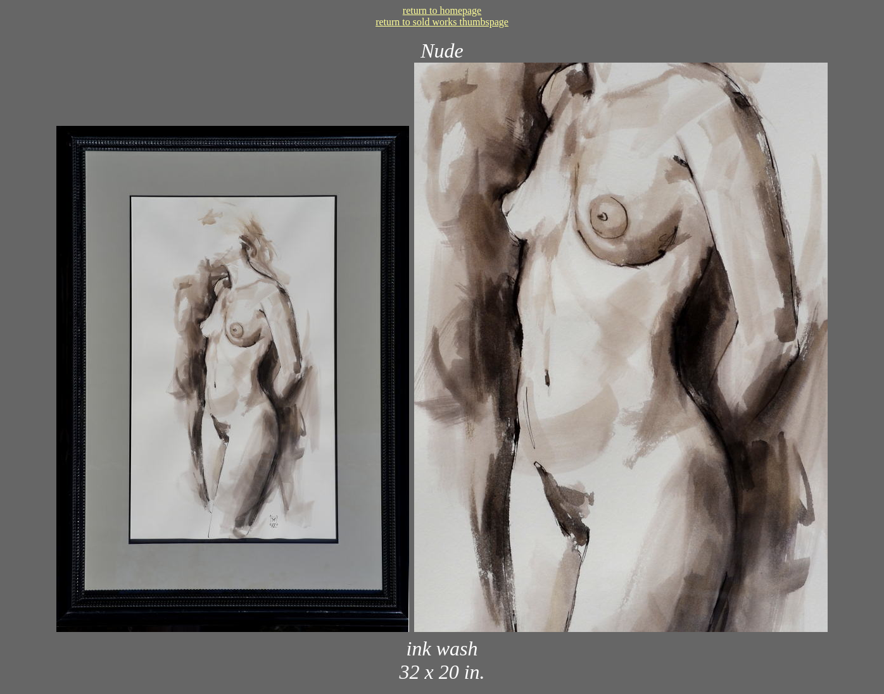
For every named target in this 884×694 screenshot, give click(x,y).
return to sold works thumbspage (442, 21)
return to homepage (442, 10)
